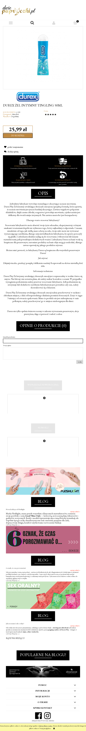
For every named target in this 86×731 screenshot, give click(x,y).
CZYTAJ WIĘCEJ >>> (13, 526)
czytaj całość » (75, 513)
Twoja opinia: (7, 345)
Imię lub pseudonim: (9, 337)
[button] (10, 23)
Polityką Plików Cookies (45, 726)
